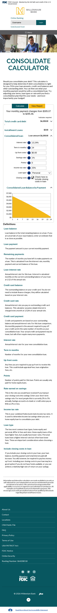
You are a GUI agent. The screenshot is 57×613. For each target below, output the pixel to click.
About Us (6, 509)
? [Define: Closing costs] (29, 178)
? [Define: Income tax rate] (29, 168)
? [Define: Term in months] (29, 148)
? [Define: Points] (29, 163)
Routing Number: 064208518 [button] (14, 561)
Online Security (8, 556)
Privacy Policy (8, 535)
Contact (5, 514)
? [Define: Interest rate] (29, 143)
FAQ (4, 530)
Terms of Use (7, 540)
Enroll (23, 26)
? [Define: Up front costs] (29, 153)
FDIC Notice (7, 551)
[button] (28, 122)
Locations (6, 520)
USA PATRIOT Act (10, 545)
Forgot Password (15, 26)
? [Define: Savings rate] (29, 158)
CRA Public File (8, 525)
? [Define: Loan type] (29, 173)
